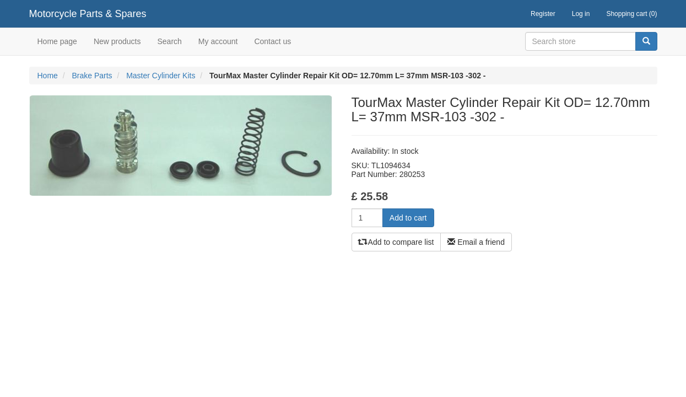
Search (169, 41)
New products (117, 41)
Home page (57, 41)
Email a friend (475, 242)
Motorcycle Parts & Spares (88, 13)
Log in (581, 14)
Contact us (272, 41)
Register (543, 14)
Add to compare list (396, 242)
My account (218, 41)
